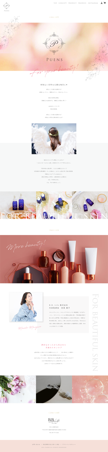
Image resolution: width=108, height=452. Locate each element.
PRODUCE (82, 3)
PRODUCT (72, 3)
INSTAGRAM (93, 3)
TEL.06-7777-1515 (54, 432)
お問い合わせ (36, 444)
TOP (55, 3)
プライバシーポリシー (69, 444)
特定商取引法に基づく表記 (51, 444)
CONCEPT (63, 3)
